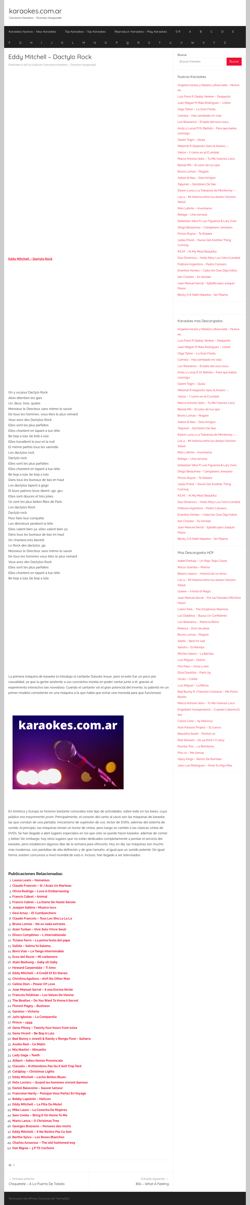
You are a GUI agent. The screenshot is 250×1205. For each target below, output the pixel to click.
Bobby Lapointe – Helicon (31, 1099)
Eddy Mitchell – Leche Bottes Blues (39, 1077)
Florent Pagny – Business (31, 1006)
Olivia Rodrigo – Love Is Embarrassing (40, 891)
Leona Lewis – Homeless (31, 880)
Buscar (182, 55)
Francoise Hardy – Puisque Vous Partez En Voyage (49, 1093)
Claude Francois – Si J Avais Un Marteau (41, 885)
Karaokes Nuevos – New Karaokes (32, 31)
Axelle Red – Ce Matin (28, 1044)
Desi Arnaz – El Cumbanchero (34, 913)
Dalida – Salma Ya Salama (31, 946)
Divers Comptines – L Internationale (39, 935)
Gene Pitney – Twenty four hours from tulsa (44, 1028)
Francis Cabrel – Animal (29, 896)
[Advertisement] (88, 105)
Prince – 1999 (22, 1022)
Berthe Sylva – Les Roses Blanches (38, 1137)
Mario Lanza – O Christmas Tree (35, 1121)
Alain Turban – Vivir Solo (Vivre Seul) (39, 929)
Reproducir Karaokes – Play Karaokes (141, 31)
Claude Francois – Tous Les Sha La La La (42, 918)
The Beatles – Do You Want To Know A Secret (45, 1000)
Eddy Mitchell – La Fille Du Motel (37, 1104)
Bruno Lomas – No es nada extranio (38, 924)
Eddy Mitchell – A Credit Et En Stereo (40, 973)
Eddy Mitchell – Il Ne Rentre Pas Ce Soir (42, 1131)
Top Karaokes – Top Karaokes (85, 31)
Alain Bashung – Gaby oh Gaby (34, 962)
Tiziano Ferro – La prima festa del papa (41, 940)
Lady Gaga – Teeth (26, 1055)
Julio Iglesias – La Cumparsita (34, 1017)
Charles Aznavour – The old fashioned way (43, 1142)
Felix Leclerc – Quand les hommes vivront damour (50, 1082)
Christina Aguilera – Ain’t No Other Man (41, 978)
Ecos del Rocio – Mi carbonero (34, 957)
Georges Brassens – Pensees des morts (41, 1126)
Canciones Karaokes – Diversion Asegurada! (69, 64)
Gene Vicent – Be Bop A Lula (33, 1033)
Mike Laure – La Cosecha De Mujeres (39, 1110)
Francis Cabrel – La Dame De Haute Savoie (44, 902)
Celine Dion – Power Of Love (33, 984)
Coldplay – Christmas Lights (33, 1071)
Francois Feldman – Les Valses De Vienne (43, 995)
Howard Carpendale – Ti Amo (34, 967)
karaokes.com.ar (35, 10)
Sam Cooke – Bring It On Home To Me (39, 1115)
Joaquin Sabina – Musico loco (34, 907)
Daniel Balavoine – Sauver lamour (37, 1088)
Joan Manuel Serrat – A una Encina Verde (42, 989)
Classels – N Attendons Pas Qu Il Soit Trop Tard (46, 1066)
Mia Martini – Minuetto (29, 1049)
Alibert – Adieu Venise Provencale (37, 1060)
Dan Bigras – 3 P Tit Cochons (33, 1148)
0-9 (178, 31)
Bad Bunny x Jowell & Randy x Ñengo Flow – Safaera (51, 1038)
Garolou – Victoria (25, 1011)
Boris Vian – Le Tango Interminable (38, 951)
